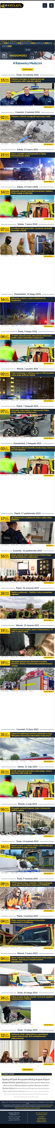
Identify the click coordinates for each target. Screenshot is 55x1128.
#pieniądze (45, 1094)
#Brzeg (24, 1094)
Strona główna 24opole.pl (41, 1113)
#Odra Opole (7, 1091)
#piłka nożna (29, 1091)
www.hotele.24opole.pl (41, 1114)
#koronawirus (8, 1085)
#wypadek (23, 1079)
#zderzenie (45, 1083)
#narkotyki (32, 1094)
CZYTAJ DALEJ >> (48, 107)
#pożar (26, 1083)
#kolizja (5, 1088)
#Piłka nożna (34, 1097)
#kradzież (19, 1088)
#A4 (37, 1094)
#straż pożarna (16, 1082)
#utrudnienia (17, 1097)
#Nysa (35, 1091)
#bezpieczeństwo (42, 1085)
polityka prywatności (45, 1106)
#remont (16, 1091)
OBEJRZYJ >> (50, 545)
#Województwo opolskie (24, 1085)
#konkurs (22, 1091)
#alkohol (12, 1088)
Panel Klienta (41, 1116)
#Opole (13, 1079)
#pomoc (40, 1091)
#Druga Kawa (33, 1088)
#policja (6, 1079)
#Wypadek (19, 1094)
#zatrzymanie (35, 1083)
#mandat (28, 1097)
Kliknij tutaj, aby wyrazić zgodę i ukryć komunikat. (27, 1107)
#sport (5, 1082)
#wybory (46, 1088)
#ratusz (25, 1088)
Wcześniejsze (27, 1069)
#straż (40, 1088)
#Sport (46, 1079)
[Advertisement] (27, 25)
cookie (50, 1105)
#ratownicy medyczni (25, 41)
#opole (39, 1079)
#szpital (13, 1094)
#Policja (32, 1079)
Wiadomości (13, 41)
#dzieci (40, 1094)
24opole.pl (4, 41)
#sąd (28, 1094)
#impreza (23, 1097)
